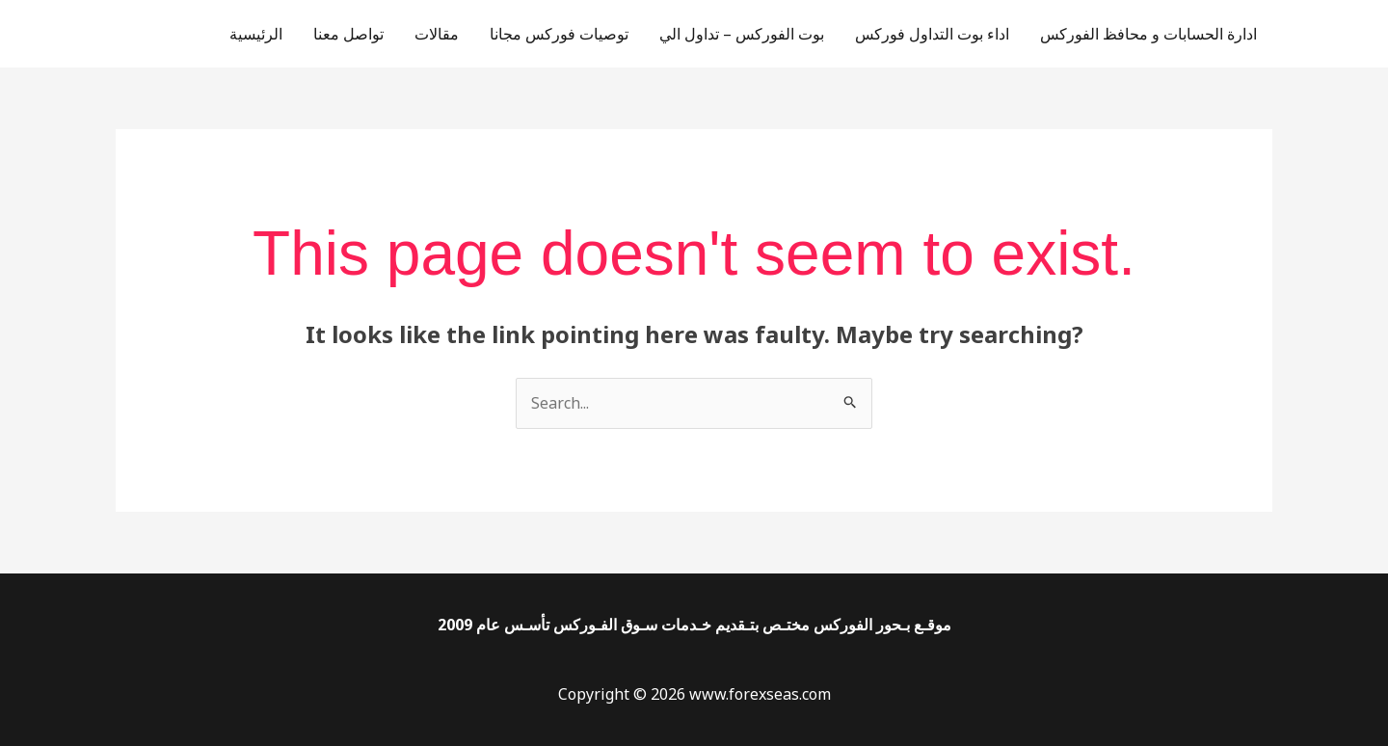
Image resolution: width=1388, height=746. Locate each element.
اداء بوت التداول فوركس (932, 33)
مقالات (436, 33)
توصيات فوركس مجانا (559, 33)
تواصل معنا (348, 33)
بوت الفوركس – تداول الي (741, 33)
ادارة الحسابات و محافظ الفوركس (1148, 33)
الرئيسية (255, 33)
